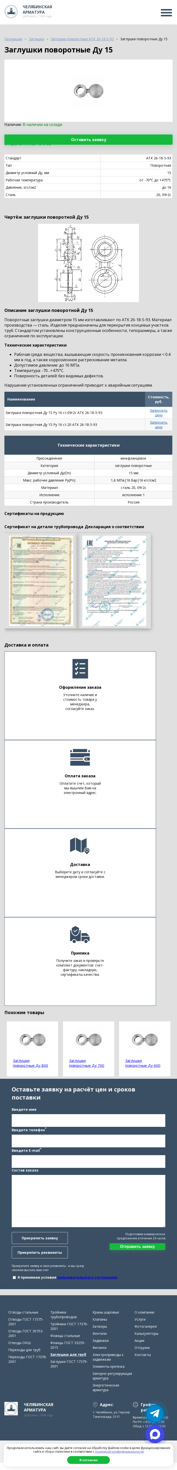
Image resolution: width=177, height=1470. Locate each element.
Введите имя (22, 1113)
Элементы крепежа (109, 1373)
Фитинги (99, 1355)
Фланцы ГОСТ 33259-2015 (67, 1352)
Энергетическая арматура (106, 1394)
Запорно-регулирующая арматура (112, 1383)
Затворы (100, 1333)
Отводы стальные (23, 1319)
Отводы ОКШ (19, 1350)
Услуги (140, 1326)
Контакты (143, 1362)
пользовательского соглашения (86, 1281)
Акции (139, 1348)
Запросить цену (158, 412)
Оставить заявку (88, 139)
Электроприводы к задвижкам (108, 1364)
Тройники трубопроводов (63, 1321)
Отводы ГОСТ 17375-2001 (25, 1329)
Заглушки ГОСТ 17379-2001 (69, 1371)
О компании (144, 1319)
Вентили (100, 1340)
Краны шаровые (106, 1319)
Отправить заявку (138, 1250)
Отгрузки (142, 1355)
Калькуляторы (146, 1340)
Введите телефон (27, 1133)
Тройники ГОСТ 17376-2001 (69, 1333)
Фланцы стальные (65, 1343)
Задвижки (101, 1348)
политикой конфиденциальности (119, 1451)
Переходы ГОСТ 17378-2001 (27, 1366)
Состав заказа (23, 1174)
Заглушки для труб (68, 1361)
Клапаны (100, 1326)
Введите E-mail (25, 1153)
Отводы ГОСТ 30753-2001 (25, 1340)
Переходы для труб (24, 1357)
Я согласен (88, 1460)
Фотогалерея (146, 1333)
